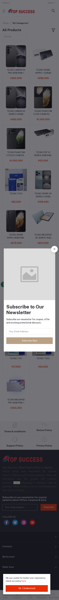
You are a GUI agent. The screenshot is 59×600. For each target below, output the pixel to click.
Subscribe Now (29, 340)
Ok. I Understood (26, 588)
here (24, 581)
